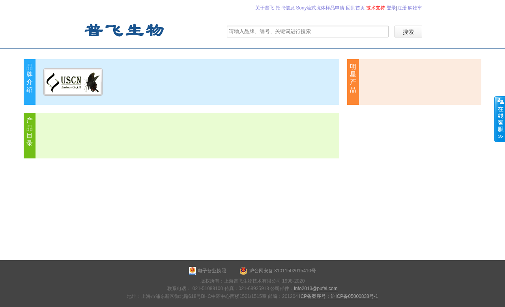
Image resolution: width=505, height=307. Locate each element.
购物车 (415, 8)
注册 (402, 8)
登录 (391, 8)
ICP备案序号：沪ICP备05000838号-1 (338, 296)
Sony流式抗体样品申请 (320, 8)
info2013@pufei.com (315, 288)
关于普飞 (264, 8)
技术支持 (375, 8)
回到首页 (355, 8)
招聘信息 (285, 8)
